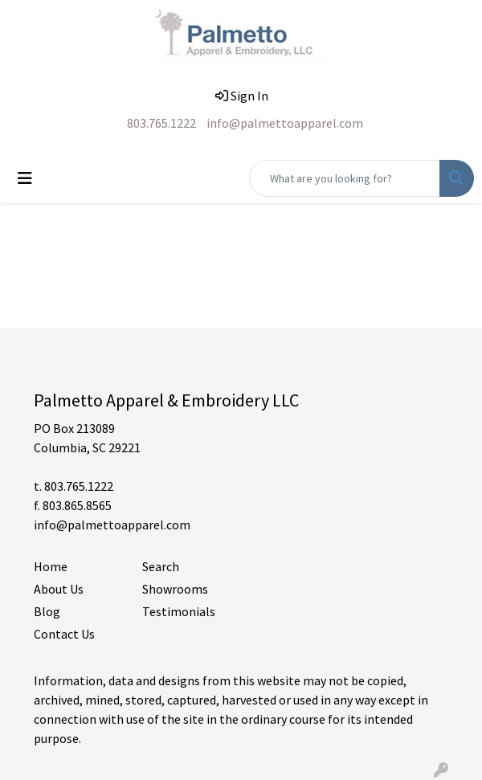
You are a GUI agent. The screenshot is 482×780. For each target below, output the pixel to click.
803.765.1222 (161, 123)
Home (50, 566)
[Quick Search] (344, 178)
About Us (59, 589)
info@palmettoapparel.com (284, 123)
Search (160, 566)
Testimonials (178, 611)
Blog (47, 611)
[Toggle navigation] (25, 178)
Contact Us (64, 634)
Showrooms (175, 589)
